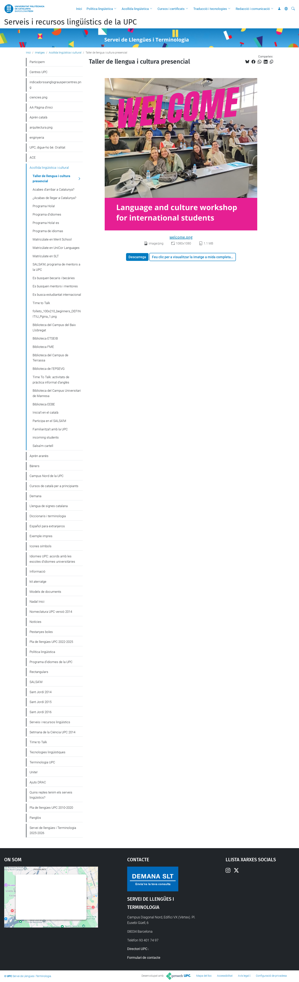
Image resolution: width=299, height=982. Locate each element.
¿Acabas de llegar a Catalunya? (54, 198)
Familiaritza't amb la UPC (50, 429)
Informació (37, 571)
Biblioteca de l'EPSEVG (49, 369)
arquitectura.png (41, 127)
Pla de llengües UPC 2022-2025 (51, 642)
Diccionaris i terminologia (48, 516)
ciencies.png (38, 97)
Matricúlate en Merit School (52, 239)
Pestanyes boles (41, 632)
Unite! (34, 772)
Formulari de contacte (143, 958)
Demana (35, 496)
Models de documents (45, 592)
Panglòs (35, 818)
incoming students (46, 437)
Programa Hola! (44, 206)
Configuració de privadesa (271, 975)
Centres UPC (38, 72)
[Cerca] (293, 9)
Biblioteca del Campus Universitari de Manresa (57, 393)
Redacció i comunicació (253, 9)
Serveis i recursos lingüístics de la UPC (70, 22)
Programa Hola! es (46, 223)
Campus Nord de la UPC (46, 476)
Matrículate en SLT (46, 256)
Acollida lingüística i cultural (65, 52)
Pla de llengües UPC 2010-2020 (51, 807)
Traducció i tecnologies (210, 9)
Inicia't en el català (45, 412)
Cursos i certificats (171, 9)
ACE (33, 157)
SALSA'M (36, 682)
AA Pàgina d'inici (41, 107)
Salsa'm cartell (43, 446)
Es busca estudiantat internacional (57, 294)
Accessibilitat (225, 975)
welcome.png (181, 237)
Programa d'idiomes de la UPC (51, 662)
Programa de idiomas (48, 231)
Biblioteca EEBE (44, 404)
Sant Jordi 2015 (40, 702)
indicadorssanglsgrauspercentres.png (55, 84)
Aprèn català (38, 117)
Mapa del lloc (204, 975)
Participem (37, 62)
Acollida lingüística (135, 9)
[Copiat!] (271, 62)
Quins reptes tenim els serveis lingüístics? (51, 795)
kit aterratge (38, 581)
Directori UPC (137, 949)
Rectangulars (39, 672)
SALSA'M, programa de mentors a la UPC (56, 267)
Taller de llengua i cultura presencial (51, 178)
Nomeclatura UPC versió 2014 (51, 612)
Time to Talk (41, 303)
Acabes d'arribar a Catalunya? (53, 189)
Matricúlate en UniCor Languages (56, 248)
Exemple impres (41, 536)
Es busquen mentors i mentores (55, 286)
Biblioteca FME (43, 347)
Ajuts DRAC (38, 782)
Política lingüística (100, 9)
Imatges (40, 52)
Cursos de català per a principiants (54, 486)
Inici (79, 9)
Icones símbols (40, 546)
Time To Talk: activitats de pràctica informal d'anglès (51, 379)
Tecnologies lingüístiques (47, 752)
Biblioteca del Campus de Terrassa (50, 357)
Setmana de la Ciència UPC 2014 (52, 732)
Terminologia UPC (42, 762)
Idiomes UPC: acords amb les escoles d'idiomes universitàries (52, 558)
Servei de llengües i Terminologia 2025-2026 (53, 830)
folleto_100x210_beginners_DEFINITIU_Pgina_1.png (57, 313)
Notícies (35, 622)
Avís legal (243, 975)
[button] (116, 8)
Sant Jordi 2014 (40, 692)
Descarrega (137, 257)
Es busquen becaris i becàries (54, 278)
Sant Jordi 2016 (40, 712)
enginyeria (37, 137)
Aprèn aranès (39, 456)
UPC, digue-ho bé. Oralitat (47, 147)
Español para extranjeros (47, 526)
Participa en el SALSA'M (49, 421)
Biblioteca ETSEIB (45, 338)
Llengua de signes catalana (49, 506)
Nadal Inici (37, 601)
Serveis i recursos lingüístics (50, 722)
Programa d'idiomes (47, 214)
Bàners (34, 466)
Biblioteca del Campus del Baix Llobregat (54, 327)
